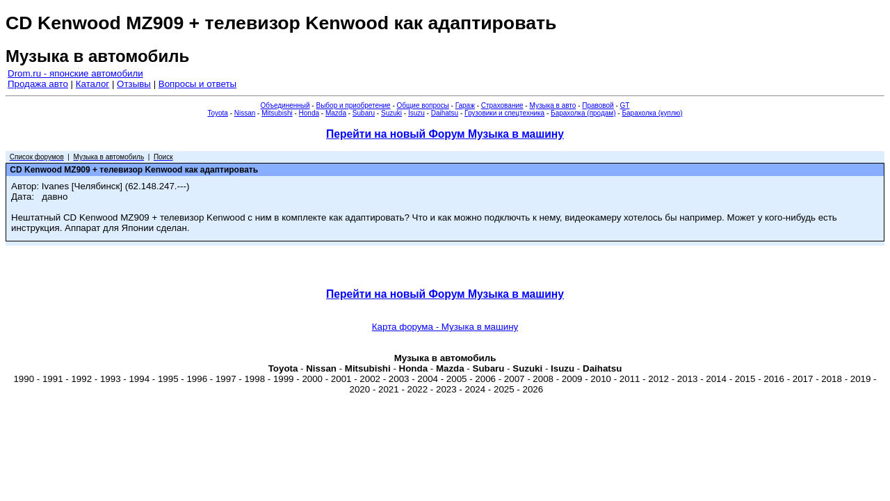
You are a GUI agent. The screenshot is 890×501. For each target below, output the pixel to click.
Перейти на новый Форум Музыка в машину (445, 134)
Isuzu (416, 113)
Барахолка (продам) (583, 113)
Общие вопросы (423, 105)
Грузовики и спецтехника (504, 113)
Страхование (502, 105)
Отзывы (134, 84)
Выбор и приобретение (353, 105)
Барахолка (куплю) (652, 113)
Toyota (217, 113)
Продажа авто (38, 84)
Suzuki (391, 113)
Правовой (597, 105)
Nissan (245, 113)
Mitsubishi (276, 113)
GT (625, 105)
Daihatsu (444, 113)
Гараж (465, 105)
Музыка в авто (552, 105)
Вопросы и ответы (197, 84)
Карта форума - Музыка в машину (445, 326)
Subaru (364, 113)
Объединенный (285, 105)
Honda (309, 113)
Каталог (92, 84)
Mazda (335, 113)
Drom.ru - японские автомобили (75, 73)
